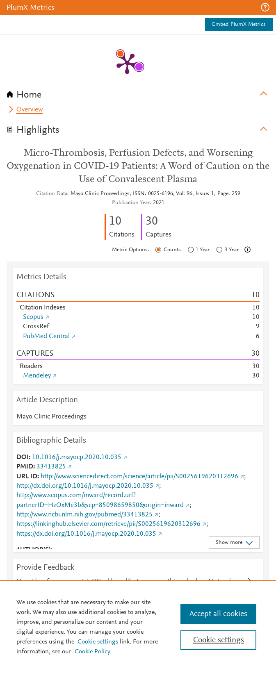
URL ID (26, 476)
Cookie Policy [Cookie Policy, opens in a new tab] (92, 651)
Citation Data (51, 194)
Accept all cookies (218, 614)
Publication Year (131, 203)
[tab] (138, 92)
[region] (138, 626)
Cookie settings (98, 642)
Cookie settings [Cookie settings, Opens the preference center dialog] (218, 640)
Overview (29, 110)
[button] (265, 7)
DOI (22, 457)
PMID (24, 467)
